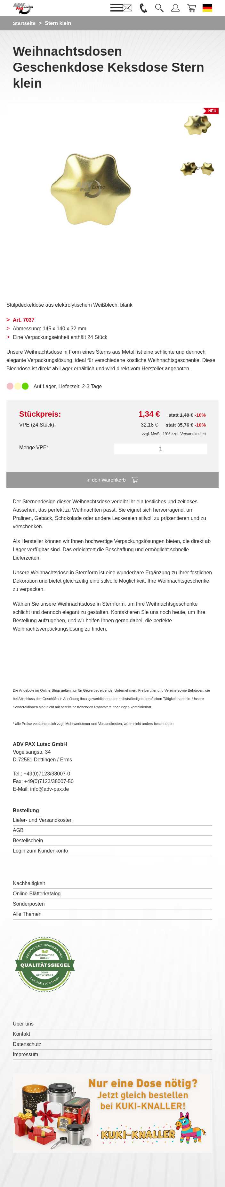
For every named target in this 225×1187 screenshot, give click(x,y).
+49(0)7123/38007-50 (49, 781)
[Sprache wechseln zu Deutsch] (207, 8)
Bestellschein (28, 840)
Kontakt (21, 1034)
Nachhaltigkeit (29, 883)
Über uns (23, 1023)
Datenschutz (27, 1044)
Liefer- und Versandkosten (43, 820)
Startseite (24, 23)
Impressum (25, 1054)
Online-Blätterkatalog (36, 893)
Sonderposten (29, 904)
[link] (127, 8)
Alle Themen (27, 914)
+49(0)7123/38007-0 (47, 773)
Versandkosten (193, 434)
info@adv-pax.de (49, 789)
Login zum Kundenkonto (40, 850)
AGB (18, 830)
